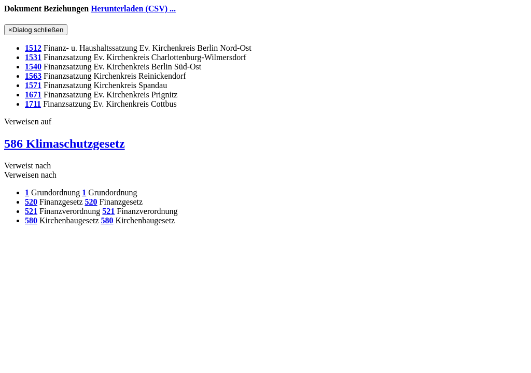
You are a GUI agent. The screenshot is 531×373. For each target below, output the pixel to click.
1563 (33, 75)
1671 (33, 94)
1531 (33, 57)
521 (31, 211)
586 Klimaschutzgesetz (64, 143)
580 (31, 220)
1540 (33, 66)
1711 (33, 103)
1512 (33, 48)
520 (31, 201)
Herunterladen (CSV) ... (133, 8)
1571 (33, 85)
